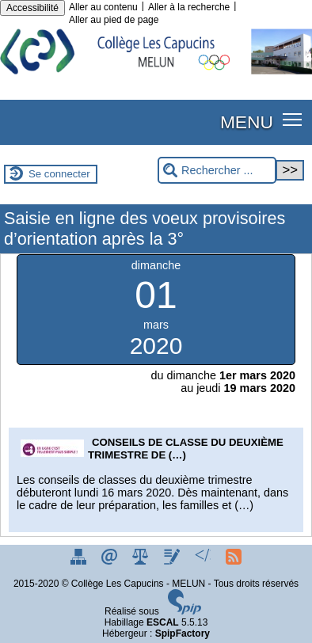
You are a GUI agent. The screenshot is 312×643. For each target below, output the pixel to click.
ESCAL (162, 622)
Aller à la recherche (189, 7)
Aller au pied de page (113, 19)
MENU (246, 122)
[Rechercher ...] (217, 171)
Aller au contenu (103, 7)
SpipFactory (182, 633)
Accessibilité (32, 7)
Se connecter (59, 174)
